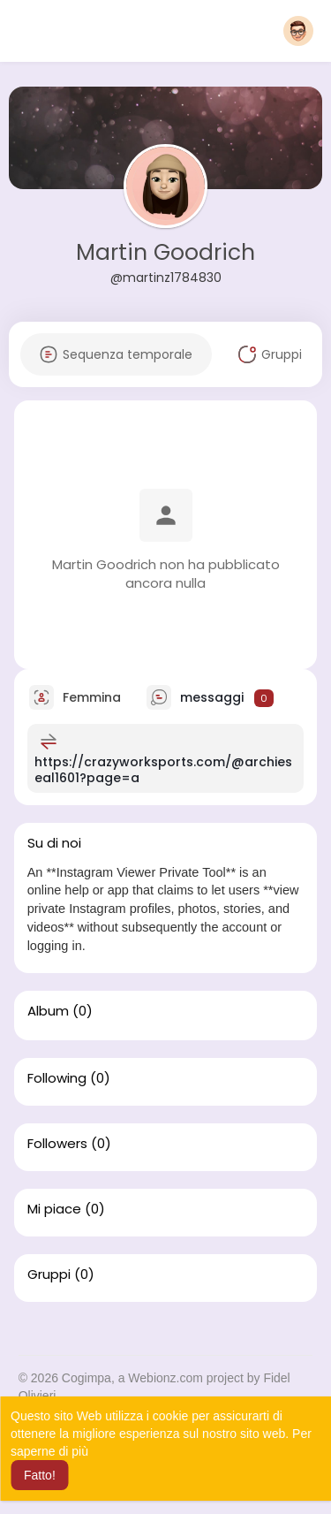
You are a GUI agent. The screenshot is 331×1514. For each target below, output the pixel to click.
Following (57, 1078)
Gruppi (49, 1274)
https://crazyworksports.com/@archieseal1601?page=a (163, 770)
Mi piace (54, 1209)
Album (48, 1011)
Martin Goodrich (165, 252)
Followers (57, 1144)
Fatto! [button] (40, 1475)
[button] (298, 31)
